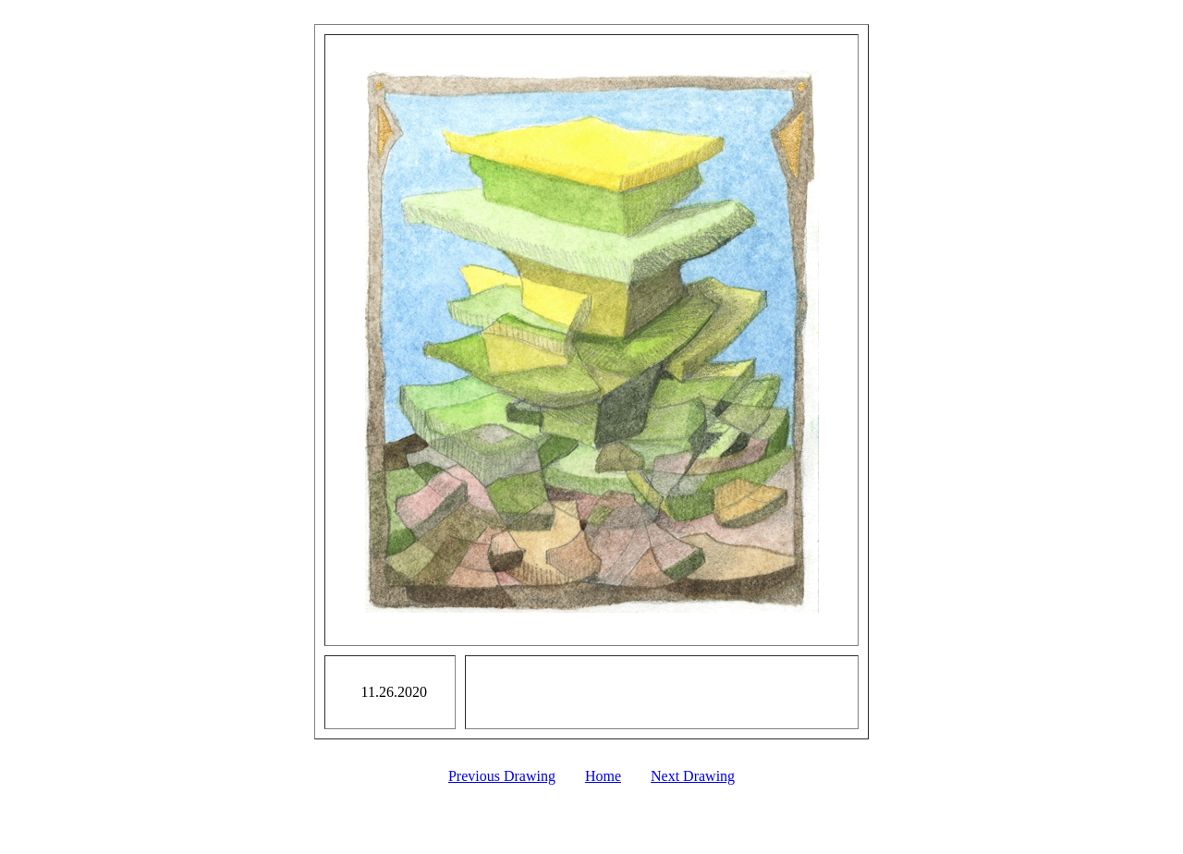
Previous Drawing (501, 776)
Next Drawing (693, 776)
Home (603, 776)
